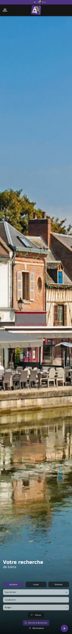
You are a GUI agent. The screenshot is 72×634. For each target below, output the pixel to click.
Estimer (59, 594)
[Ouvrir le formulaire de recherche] (36, 625)
